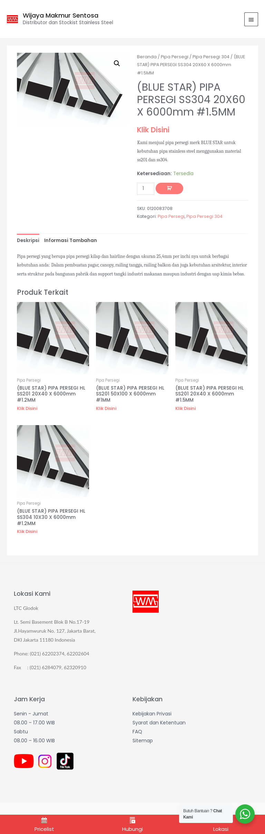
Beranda (147, 57)
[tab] (28, 240)
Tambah (169, 188)
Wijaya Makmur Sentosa (60, 15)
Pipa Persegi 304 (211, 57)
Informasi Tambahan (70, 240)
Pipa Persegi (174, 57)
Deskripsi (28, 240)
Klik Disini (153, 130)
